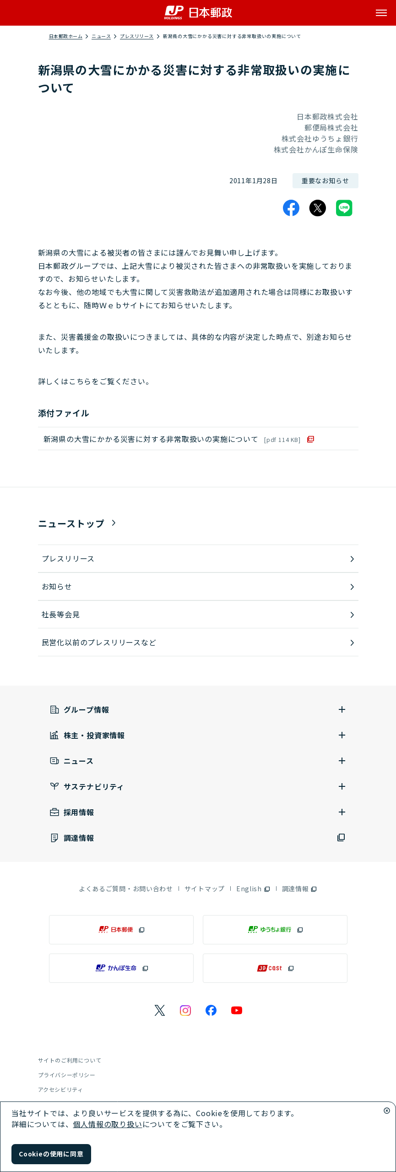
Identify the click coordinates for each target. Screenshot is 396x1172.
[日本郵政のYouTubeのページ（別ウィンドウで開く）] (236, 1010)
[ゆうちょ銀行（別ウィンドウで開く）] (275, 929)
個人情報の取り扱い (107, 1123)
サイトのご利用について (70, 1060)
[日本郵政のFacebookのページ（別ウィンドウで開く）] (211, 1010)
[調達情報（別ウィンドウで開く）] (198, 838)
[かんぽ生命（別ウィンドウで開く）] (121, 968)
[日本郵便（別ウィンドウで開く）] (121, 929)
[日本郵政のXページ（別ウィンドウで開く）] (159, 1010)
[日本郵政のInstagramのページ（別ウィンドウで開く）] (185, 1010)
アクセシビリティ (60, 1089)
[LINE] (344, 208)
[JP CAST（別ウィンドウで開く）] (275, 968)
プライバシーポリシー (67, 1075)
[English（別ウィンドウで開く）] (253, 888)
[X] (317, 208)
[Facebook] (291, 208)
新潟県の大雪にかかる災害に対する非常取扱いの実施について (172, 438)
